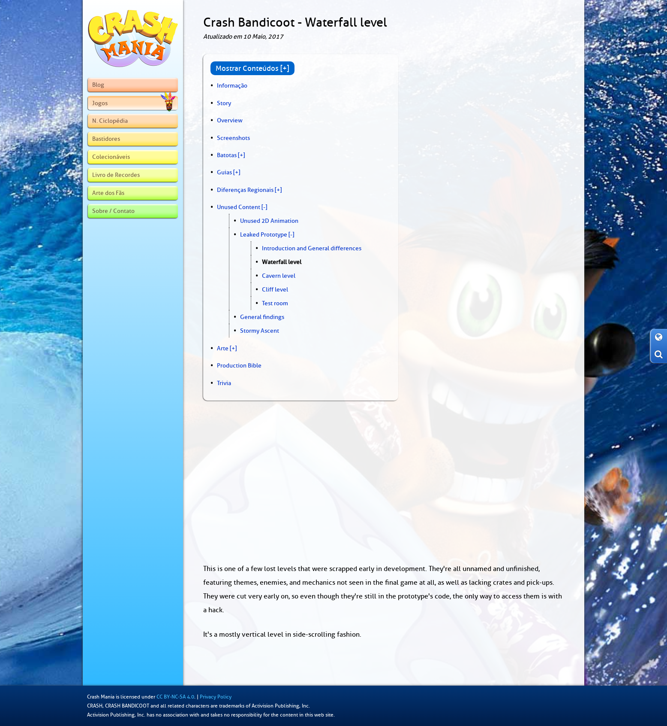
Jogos (133, 103)
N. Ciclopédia (110, 121)
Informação (232, 85)
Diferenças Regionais (245, 190)
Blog (98, 84)
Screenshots (233, 138)
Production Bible (239, 365)
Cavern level (278, 275)
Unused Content (238, 207)
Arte (222, 348)
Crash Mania (100, 696)
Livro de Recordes (116, 175)
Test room (275, 303)
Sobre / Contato (113, 211)
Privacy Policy (215, 696)
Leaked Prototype (263, 234)
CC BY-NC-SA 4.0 (175, 696)
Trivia (224, 383)
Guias (224, 172)
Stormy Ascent (259, 330)
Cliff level (275, 289)
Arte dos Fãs (108, 193)
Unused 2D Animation (269, 221)
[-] (264, 207)
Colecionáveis (111, 157)
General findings (262, 317)
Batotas (227, 155)
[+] (241, 155)
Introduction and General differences (311, 248)
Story (224, 103)
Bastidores (106, 139)
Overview (230, 120)
